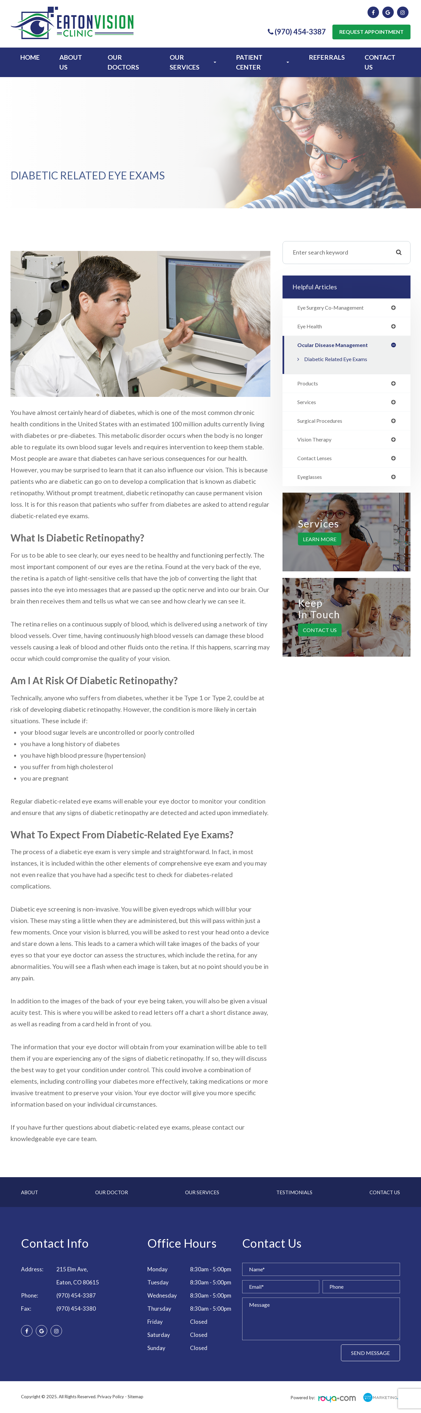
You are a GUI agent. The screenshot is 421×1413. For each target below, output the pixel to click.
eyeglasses (311, 481)
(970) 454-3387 (76, 1295)
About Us (70, 62)
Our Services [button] (193, 62)
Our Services (202, 1192)
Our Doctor (111, 1192)
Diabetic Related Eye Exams (340, 360)
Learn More (319, 544)
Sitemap (135, 1396)
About (29, 1192)
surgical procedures (323, 424)
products (309, 385)
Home (30, 57)
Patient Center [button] (262, 62)
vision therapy (316, 443)
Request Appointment (371, 32)
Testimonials (294, 1192)
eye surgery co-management (335, 308)
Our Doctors (123, 62)
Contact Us (380, 62)
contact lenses (317, 462)
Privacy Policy (110, 1396)
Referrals (327, 57)
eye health (311, 327)
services (308, 405)
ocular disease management (334, 346)
